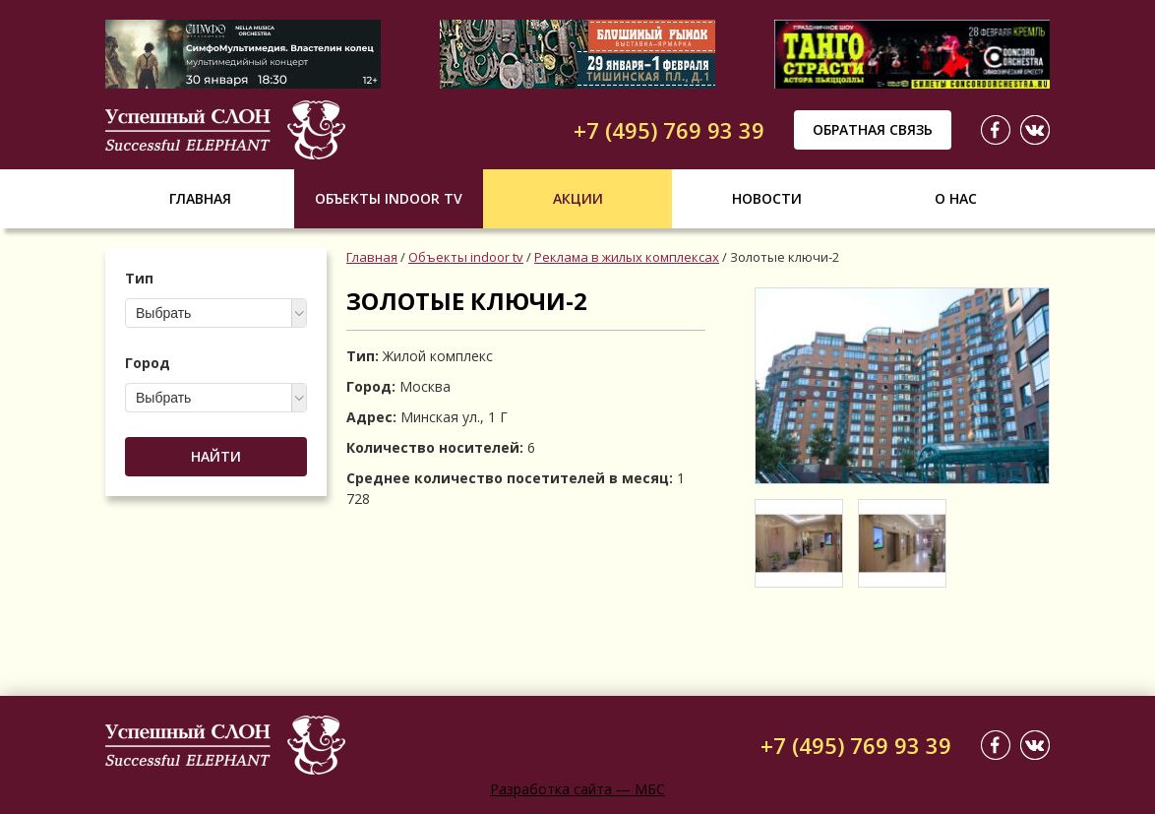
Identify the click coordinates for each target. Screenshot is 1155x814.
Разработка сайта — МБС (577, 789)
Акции (578, 198)
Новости (767, 198)
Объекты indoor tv (388, 198)
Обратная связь (873, 129)
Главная (200, 198)
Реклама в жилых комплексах (626, 257)
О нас (956, 198)
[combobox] (216, 313)
